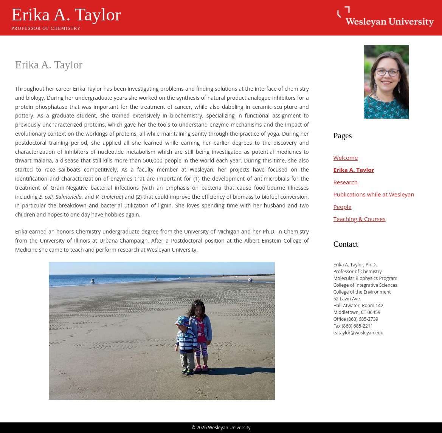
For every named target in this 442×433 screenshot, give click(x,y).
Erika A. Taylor (66, 14)
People (342, 206)
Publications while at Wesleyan (373, 194)
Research (345, 182)
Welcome (345, 157)
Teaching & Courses (359, 219)
